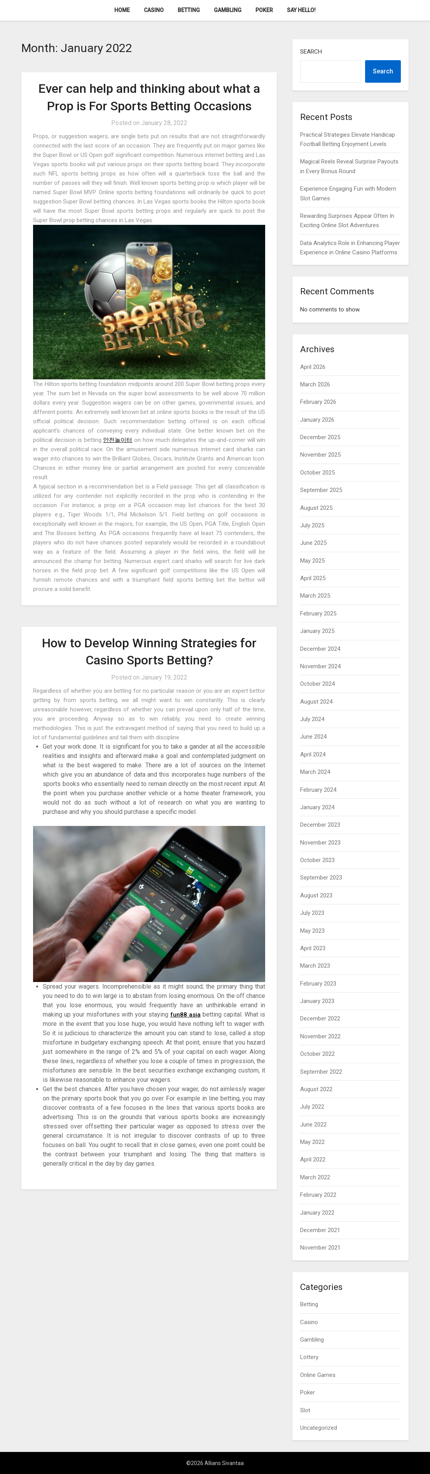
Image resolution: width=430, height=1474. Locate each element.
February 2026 (318, 401)
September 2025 (321, 490)
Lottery (309, 1357)
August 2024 (316, 701)
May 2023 (312, 930)
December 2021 (320, 1230)
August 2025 (316, 507)
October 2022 (317, 1053)
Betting (189, 10)
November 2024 (320, 666)
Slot (305, 1410)
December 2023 (320, 824)
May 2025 (312, 560)
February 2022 (318, 1194)
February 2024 (318, 789)
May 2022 (312, 1142)
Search (311, 51)
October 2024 (317, 683)
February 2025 (318, 613)
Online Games (318, 1374)
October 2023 (317, 860)
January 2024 (317, 807)
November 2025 (320, 454)
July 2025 (312, 525)
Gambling (227, 10)
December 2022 (320, 1018)
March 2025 (315, 595)
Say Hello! (301, 10)
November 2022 (320, 1036)
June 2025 (313, 542)
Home (122, 10)
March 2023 (315, 965)
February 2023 (318, 983)
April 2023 (312, 948)
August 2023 (316, 895)
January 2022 (317, 1212)
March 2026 (315, 384)
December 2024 (320, 648)
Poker (264, 10)
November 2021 (320, 1247)
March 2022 (315, 1177)
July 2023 (312, 912)
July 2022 (312, 1106)
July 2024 (312, 719)
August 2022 (316, 1089)
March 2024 (315, 771)
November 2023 (320, 842)
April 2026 (312, 366)
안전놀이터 (117, 439)
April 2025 (312, 578)
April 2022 (312, 1159)
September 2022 (321, 1071)
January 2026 (317, 419)
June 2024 (313, 736)
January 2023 (317, 1001)
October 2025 (317, 472)
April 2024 (312, 754)
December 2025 (320, 437)
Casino (154, 10)
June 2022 (313, 1124)
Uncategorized (318, 1427)
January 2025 (317, 630)
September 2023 (321, 877)
